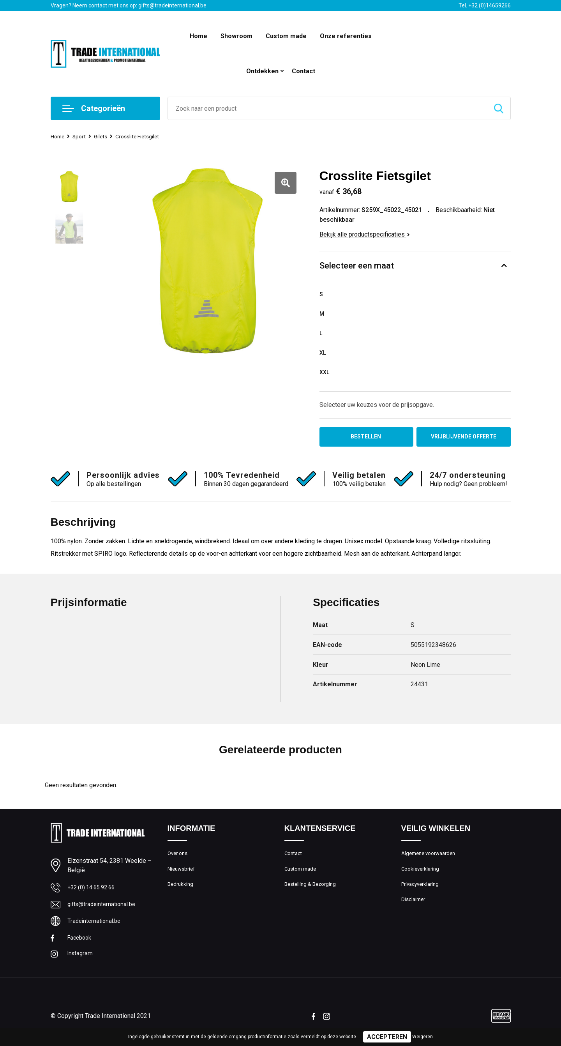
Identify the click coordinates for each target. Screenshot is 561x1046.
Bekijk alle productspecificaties (364, 234)
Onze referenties (346, 36)
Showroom (236, 36)
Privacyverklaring (422, 889)
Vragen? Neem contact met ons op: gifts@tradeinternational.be (128, 5)
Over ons (179, 856)
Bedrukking (181, 889)
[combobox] (327, 108)
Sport (82, 136)
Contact (303, 71)
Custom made (286, 36)
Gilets (104, 136)
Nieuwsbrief (183, 872)
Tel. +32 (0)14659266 (485, 5)
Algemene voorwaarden (431, 856)
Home (198, 36)
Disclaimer (414, 906)
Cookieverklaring (422, 872)
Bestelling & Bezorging (313, 889)
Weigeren (422, 1036)
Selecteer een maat (356, 265)
